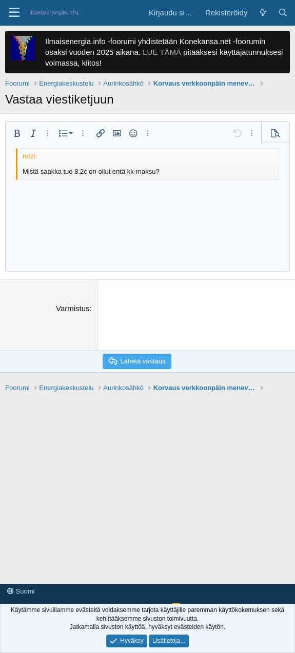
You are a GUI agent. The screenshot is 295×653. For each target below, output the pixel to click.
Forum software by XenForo (78, 596)
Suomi (20, 562)
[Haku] (283, 12)
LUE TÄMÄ (162, 52)
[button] (14, 13)
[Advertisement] (147, 454)
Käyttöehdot (68, 577)
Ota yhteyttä (25, 577)
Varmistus (73, 308)
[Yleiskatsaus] (262, 12)
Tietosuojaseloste (119, 577)
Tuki (159, 577)
